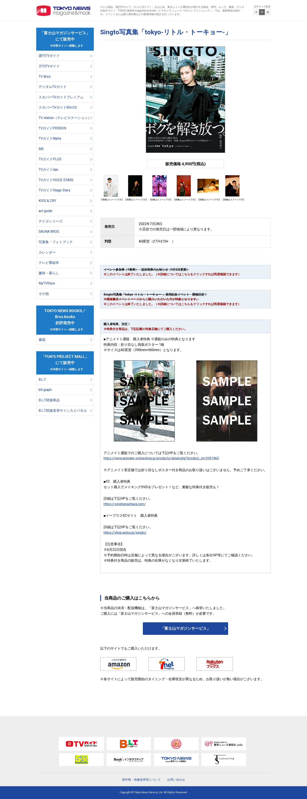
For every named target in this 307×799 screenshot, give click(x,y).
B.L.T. (42, 379)
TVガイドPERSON (52, 128)
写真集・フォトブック (56, 242)
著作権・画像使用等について (141, 779)
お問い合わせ (176, 779)
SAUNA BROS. (50, 232)
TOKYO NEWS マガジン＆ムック (63, 11)
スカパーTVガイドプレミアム (61, 97)
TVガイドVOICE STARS (56, 180)
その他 (44, 294)
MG (41, 149)
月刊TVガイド (49, 66)
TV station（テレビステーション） (65, 118)
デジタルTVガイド (53, 87)
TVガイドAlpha (50, 138)
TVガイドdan (48, 170)
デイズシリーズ (50, 221)
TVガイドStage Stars (54, 190)
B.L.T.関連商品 (49, 400)
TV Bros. (45, 77)
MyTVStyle (47, 283)
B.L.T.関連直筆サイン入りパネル (63, 411)
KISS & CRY (47, 201)
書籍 (42, 340)
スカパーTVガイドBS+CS (58, 107)
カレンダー (47, 252)
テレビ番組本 (49, 263)
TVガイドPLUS (50, 159)
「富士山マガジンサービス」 (185, 628)
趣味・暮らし (49, 273)
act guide (45, 211)
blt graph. (45, 390)
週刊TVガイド (49, 56)
